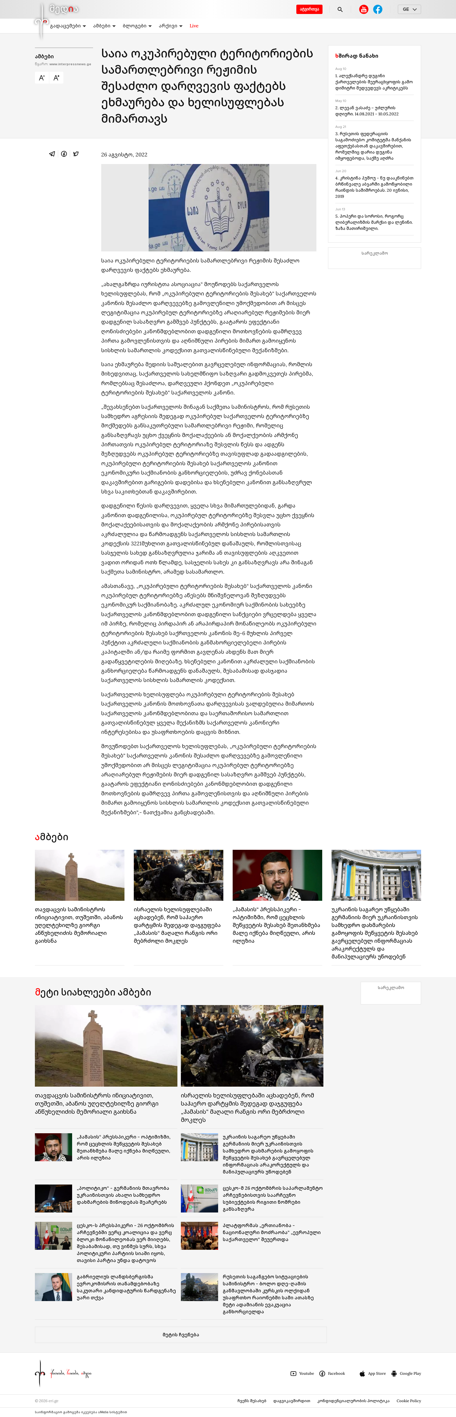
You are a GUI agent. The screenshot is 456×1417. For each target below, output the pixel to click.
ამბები (104, 26)
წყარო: (63, 64)
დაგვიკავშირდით (291, 1400)
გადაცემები (68, 26)
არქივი (171, 26)
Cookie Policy (409, 1400)
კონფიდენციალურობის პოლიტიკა (353, 1400)
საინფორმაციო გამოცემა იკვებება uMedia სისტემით (81, 1412)
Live (194, 26)
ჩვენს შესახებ (252, 1400)
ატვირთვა (309, 9)
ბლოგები (137, 26)
